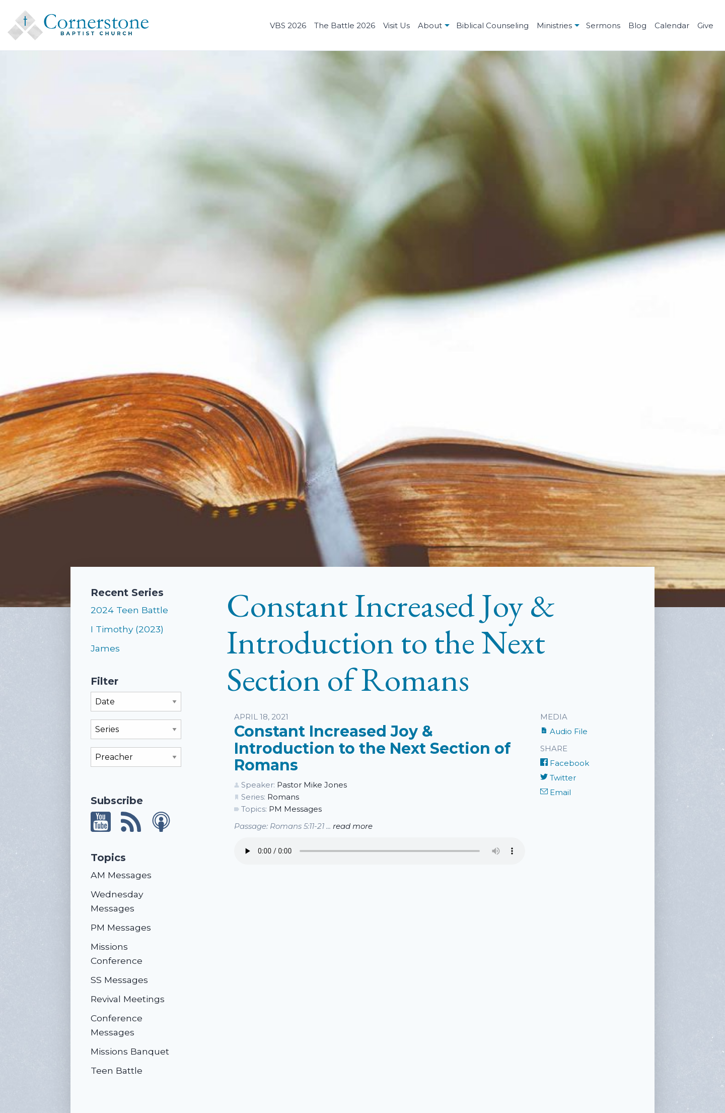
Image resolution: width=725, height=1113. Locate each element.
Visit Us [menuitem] (396, 25)
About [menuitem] (430, 25)
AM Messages (121, 875)
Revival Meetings (128, 999)
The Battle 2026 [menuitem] (344, 25)
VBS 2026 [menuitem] (288, 25)
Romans (283, 797)
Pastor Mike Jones (312, 785)
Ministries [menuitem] (554, 25)
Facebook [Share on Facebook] (564, 763)
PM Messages (121, 927)
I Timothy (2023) (127, 629)
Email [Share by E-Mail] (555, 792)
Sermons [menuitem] (603, 25)
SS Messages (119, 979)
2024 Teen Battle (129, 610)
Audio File (564, 731)
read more (353, 826)
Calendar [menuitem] (672, 25)
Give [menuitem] (705, 25)
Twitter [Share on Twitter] (558, 777)
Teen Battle (116, 1070)
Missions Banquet (130, 1051)
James (105, 648)
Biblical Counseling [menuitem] (492, 25)
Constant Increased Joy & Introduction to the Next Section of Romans (372, 748)
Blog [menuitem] (637, 25)
